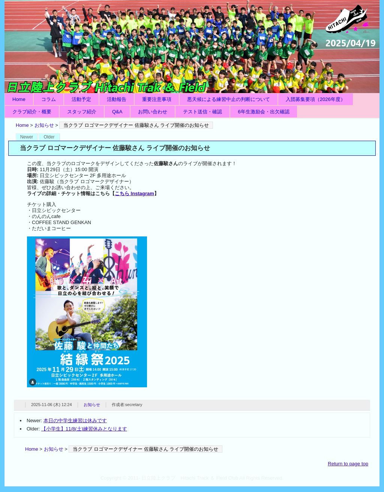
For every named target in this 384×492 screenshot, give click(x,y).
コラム (48, 99)
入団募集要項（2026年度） (315, 99)
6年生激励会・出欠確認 (263, 111)
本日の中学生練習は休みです (75, 420)
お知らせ (44, 125)
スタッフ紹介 (81, 111)
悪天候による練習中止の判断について (228, 99)
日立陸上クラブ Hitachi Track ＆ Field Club (192, 46)
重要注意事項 (156, 99)
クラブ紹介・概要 (31, 111)
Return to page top (348, 463)
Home (19, 99)
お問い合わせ (152, 111)
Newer (26, 137)
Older (49, 137)
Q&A (117, 111)
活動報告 (116, 99)
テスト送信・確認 (202, 111)
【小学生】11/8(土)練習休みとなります (84, 429)
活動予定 (81, 99)
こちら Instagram (134, 193)
